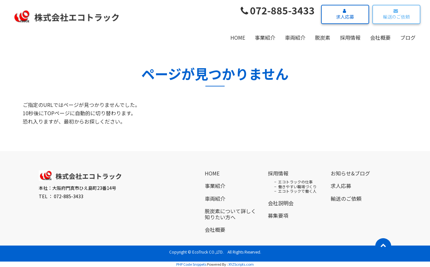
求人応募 (344, 14)
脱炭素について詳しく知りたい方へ (230, 214)
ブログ (408, 37)
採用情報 (350, 37)
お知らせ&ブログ (350, 173)
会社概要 (380, 37)
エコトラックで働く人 (297, 191)
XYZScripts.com (241, 264)
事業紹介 (265, 37)
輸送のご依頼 (395, 14)
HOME (237, 37)
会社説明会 (281, 203)
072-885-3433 (278, 10)
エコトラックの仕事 (295, 181)
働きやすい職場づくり (297, 186)
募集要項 (278, 215)
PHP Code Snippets (191, 264)
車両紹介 (295, 37)
